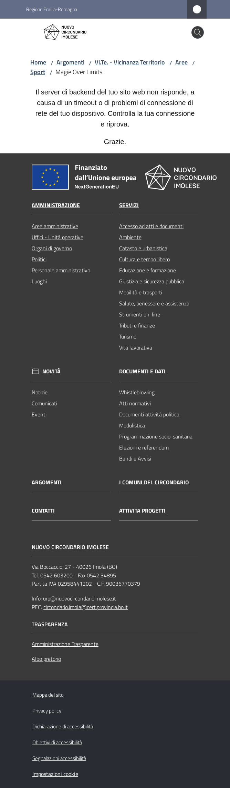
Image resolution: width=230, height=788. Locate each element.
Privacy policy (46, 711)
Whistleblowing (137, 392)
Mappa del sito (48, 695)
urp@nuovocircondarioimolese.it (79, 598)
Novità (51, 371)
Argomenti (70, 62)
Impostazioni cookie (55, 774)
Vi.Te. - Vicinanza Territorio (130, 62)
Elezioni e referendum (144, 447)
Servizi (129, 205)
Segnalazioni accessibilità (59, 758)
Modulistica (132, 425)
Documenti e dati (142, 371)
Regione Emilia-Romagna (51, 9)
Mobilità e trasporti (140, 292)
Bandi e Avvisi (135, 458)
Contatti (43, 511)
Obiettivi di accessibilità (57, 742)
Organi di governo (52, 248)
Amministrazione (56, 205)
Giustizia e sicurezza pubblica (151, 281)
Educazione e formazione (147, 270)
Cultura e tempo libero (144, 259)
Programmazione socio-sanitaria (155, 436)
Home (38, 62)
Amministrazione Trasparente (65, 644)
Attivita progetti (142, 511)
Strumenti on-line (139, 314)
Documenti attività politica (149, 414)
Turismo (127, 336)
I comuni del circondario (154, 482)
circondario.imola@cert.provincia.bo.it (85, 607)
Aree (181, 62)
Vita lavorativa (135, 347)
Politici (39, 259)
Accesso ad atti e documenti (151, 226)
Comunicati (44, 403)
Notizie (40, 392)
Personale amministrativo (61, 270)
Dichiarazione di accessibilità (62, 726)
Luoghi (39, 281)
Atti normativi (135, 403)
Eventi (39, 414)
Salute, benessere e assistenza (154, 303)
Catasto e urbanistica (143, 248)
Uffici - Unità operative (57, 237)
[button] (197, 32)
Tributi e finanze (137, 325)
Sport (37, 72)
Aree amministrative (55, 226)
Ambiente (130, 237)
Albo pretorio (46, 659)
